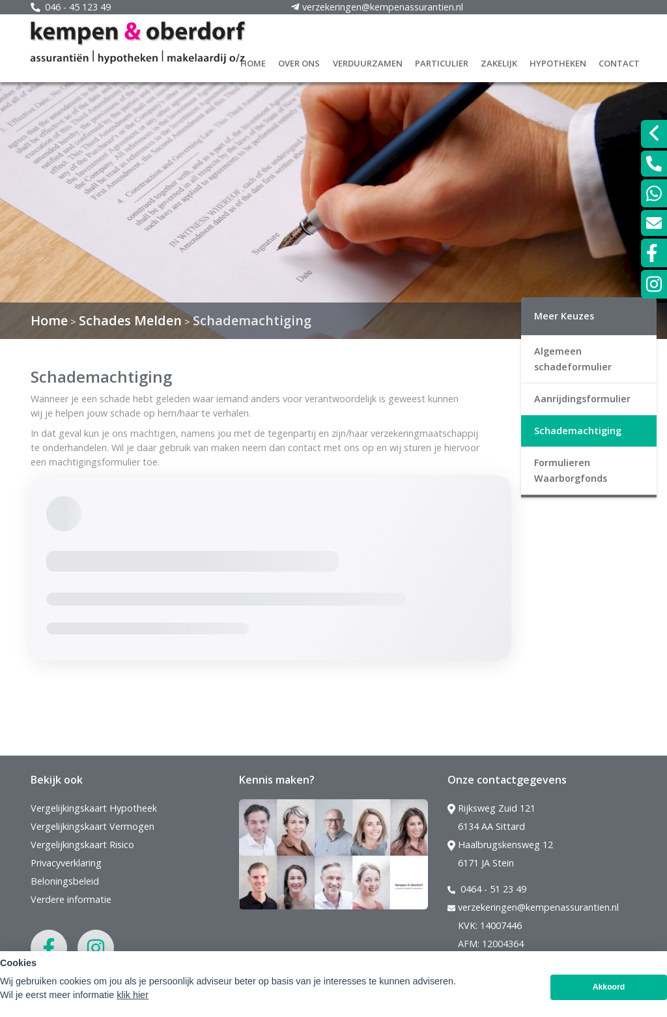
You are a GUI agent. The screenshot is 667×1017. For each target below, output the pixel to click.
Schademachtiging (252, 320)
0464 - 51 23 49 (486, 889)
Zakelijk (499, 61)
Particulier (441, 61)
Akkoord (609, 987)
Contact (619, 61)
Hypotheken (558, 61)
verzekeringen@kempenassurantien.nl (533, 907)
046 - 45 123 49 (71, 7)
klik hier (133, 995)
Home (253, 61)
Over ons (299, 61)
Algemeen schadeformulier (573, 359)
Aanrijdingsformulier (582, 398)
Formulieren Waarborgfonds (570, 470)
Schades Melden (130, 320)
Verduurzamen (368, 61)
